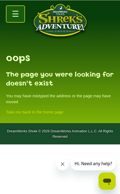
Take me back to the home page (34, 112)
